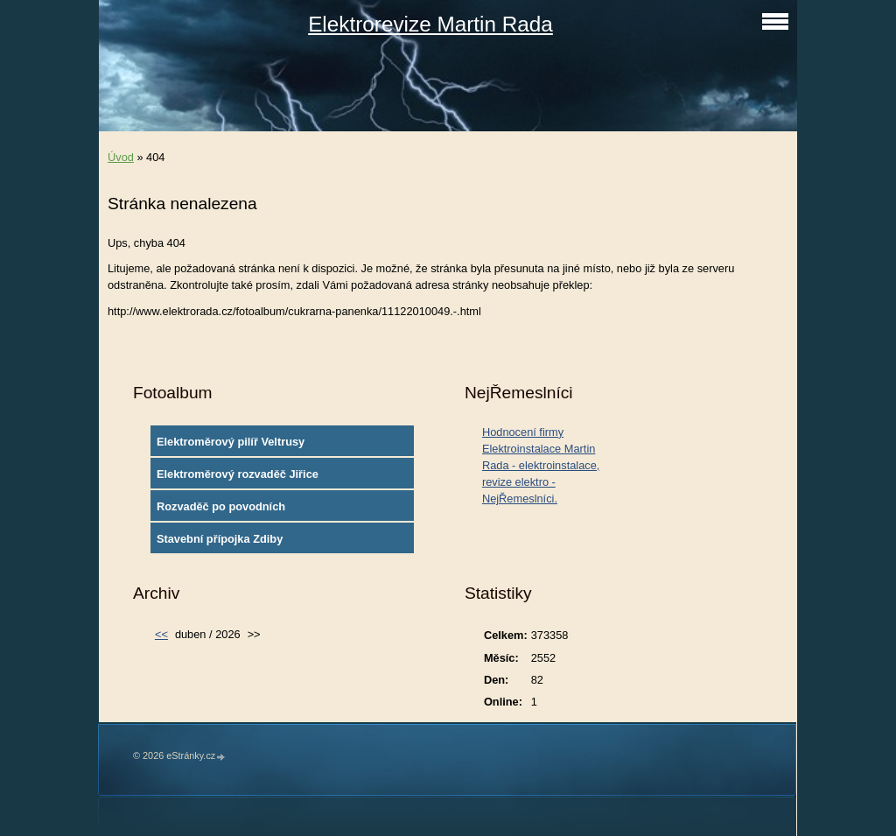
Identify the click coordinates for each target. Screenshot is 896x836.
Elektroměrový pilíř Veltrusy (230, 441)
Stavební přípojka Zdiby (220, 538)
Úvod (121, 157)
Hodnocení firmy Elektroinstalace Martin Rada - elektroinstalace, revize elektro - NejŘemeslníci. (540, 465)
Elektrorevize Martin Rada (430, 24)
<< (161, 634)
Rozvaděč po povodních (221, 506)
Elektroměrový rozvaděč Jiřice (237, 474)
